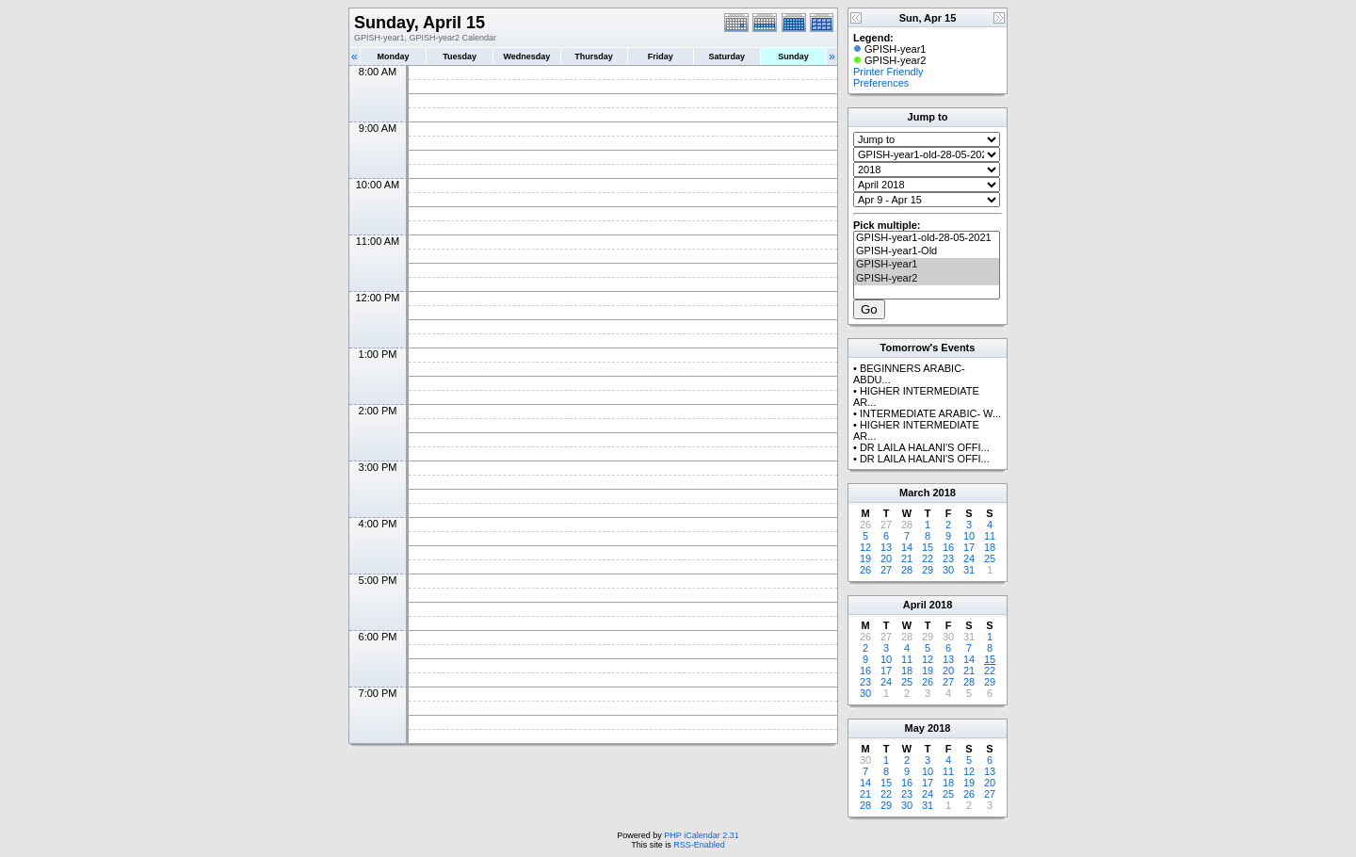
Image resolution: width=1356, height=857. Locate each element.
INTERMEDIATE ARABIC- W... (930, 413)
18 (989, 547)
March (914, 492)
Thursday (593, 56)
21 (906, 558)
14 (906, 547)
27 (886, 569)
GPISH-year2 (926, 278)
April (915, 604)
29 (927, 569)
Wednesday (526, 56)
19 (865, 558)
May (915, 728)
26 (865, 569)
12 (865, 547)
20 (886, 558)
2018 (943, 492)
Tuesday (459, 56)
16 (948, 547)
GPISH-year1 (926, 264)
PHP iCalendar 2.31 (701, 835)
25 (989, 558)
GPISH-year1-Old (926, 251)
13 (886, 547)
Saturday (727, 56)
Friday (660, 56)
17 (969, 547)
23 (948, 558)
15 (927, 547)
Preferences (881, 83)
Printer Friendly (888, 71)
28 (906, 569)
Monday (394, 56)
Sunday (793, 56)
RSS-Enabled (699, 844)
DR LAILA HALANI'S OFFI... (925, 447)
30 (948, 569)
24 (969, 558)
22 (927, 558)
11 (989, 536)
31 (969, 569)
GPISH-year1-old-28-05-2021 (926, 238)
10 (969, 536)
